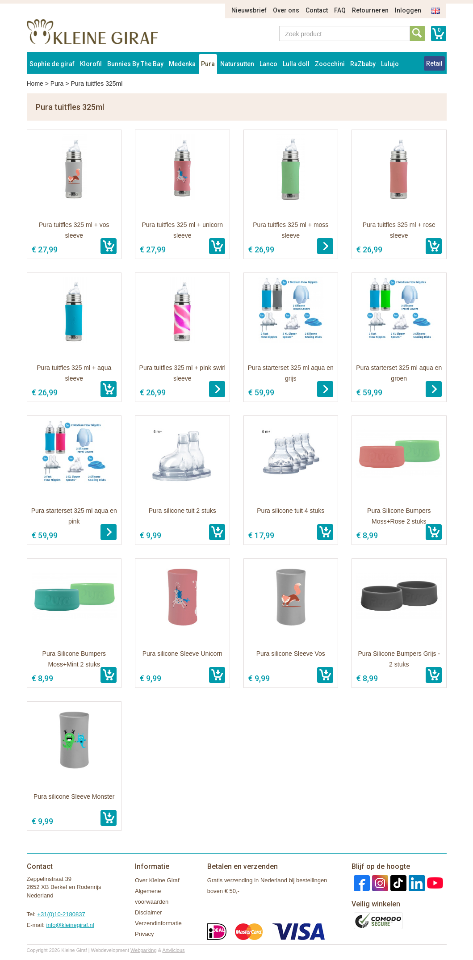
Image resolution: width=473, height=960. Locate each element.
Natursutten (237, 63)
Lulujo (390, 63)
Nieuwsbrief (249, 10)
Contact (317, 10)
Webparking (143, 950)
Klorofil (91, 63)
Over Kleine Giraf (157, 880)
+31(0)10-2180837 (61, 914)
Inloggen (408, 10)
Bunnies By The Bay (135, 63)
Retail (434, 63)
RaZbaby (363, 63)
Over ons (286, 10)
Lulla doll (296, 63)
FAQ (340, 10)
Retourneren (370, 10)
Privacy (144, 934)
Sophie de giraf (52, 63)
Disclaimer (148, 912)
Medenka (182, 63)
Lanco (268, 63)
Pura (208, 63)
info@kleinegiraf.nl (70, 925)
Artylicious (173, 950)
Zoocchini (330, 63)
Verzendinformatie (158, 923)
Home (35, 83)
